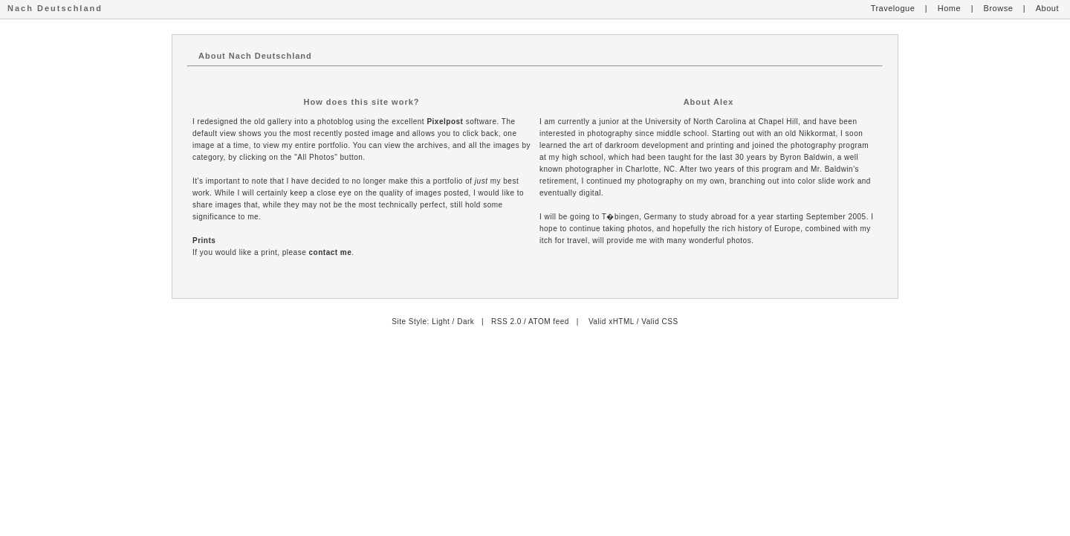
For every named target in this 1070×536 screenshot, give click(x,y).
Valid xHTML (611, 321)
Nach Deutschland (55, 8)
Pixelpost (445, 121)
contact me (330, 252)
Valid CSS (659, 321)
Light (441, 321)
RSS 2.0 (506, 321)
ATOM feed (548, 321)
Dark (465, 321)
